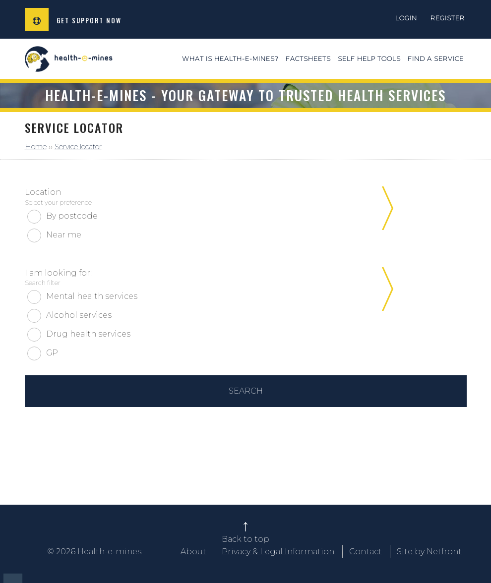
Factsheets (308, 58)
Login (406, 18)
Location (242, 197)
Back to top (245, 539)
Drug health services (88, 334)
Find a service (436, 58)
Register (447, 18)
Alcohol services (79, 315)
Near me (63, 234)
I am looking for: (242, 278)
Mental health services (91, 296)
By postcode (72, 216)
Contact (365, 551)
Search (246, 391)
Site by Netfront (429, 551)
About (193, 551)
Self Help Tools (369, 58)
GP (52, 352)
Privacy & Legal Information (278, 551)
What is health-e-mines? (230, 58)
